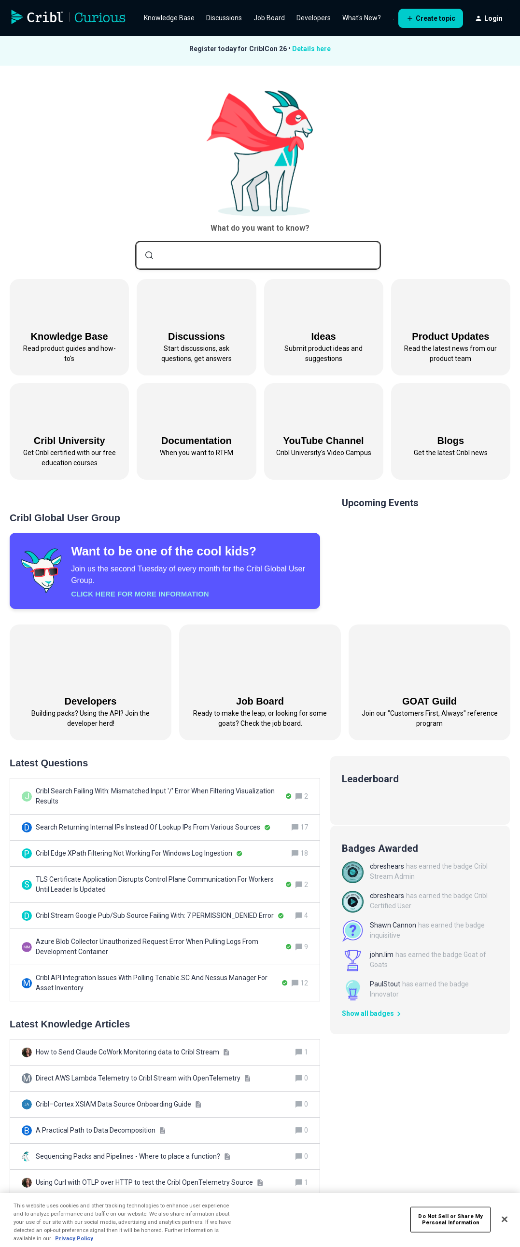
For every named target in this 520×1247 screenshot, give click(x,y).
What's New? (361, 18)
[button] (430, 18)
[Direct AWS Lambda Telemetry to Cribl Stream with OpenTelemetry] (143, 1078)
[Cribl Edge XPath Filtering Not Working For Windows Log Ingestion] (139, 853)
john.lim (382, 954)
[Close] (504, 1219)
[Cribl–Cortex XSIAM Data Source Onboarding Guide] (118, 1104)
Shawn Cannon (393, 925)
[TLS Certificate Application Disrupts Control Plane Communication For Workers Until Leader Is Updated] (164, 885)
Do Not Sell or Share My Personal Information (450, 1219)
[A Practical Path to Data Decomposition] (101, 1130)
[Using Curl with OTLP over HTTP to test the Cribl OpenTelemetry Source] (149, 1183)
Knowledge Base (169, 18)
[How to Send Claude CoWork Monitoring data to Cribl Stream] (132, 1052)
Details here (311, 49)
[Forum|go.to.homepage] (68, 18)
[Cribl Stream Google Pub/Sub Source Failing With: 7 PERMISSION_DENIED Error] (160, 916)
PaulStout (385, 984)
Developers (313, 18)
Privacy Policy (74, 1238)
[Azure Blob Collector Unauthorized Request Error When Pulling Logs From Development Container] (164, 947)
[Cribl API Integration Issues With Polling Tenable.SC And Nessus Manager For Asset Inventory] (162, 983)
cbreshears (387, 866)
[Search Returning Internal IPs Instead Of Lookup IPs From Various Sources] (153, 827)
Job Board (269, 18)
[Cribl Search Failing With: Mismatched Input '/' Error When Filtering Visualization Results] (164, 796)
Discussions (224, 18)
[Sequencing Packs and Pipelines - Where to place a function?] (133, 1157)
